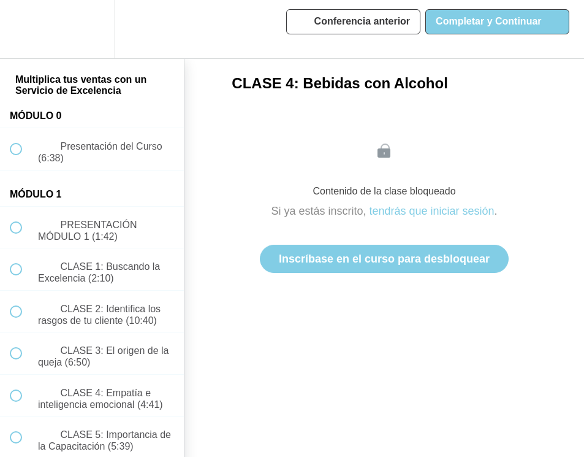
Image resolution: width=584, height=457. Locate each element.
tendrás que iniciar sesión (431, 211)
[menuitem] (92, 29)
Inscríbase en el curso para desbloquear (384, 259)
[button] (22, 29)
